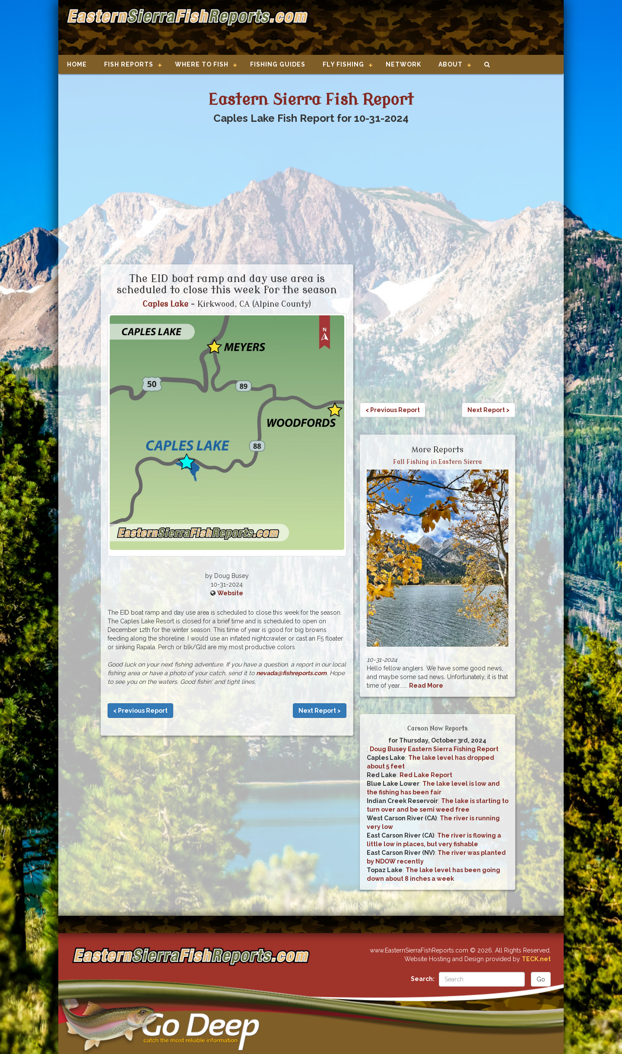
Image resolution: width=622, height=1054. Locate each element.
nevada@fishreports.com (291, 673)
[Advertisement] (432, 28)
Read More (426, 685)
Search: (423, 978)
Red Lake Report (426, 774)
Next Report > (319, 710)
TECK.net (536, 959)
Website (230, 593)
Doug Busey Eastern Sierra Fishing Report (434, 749)
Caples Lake (165, 304)
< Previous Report (140, 710)
